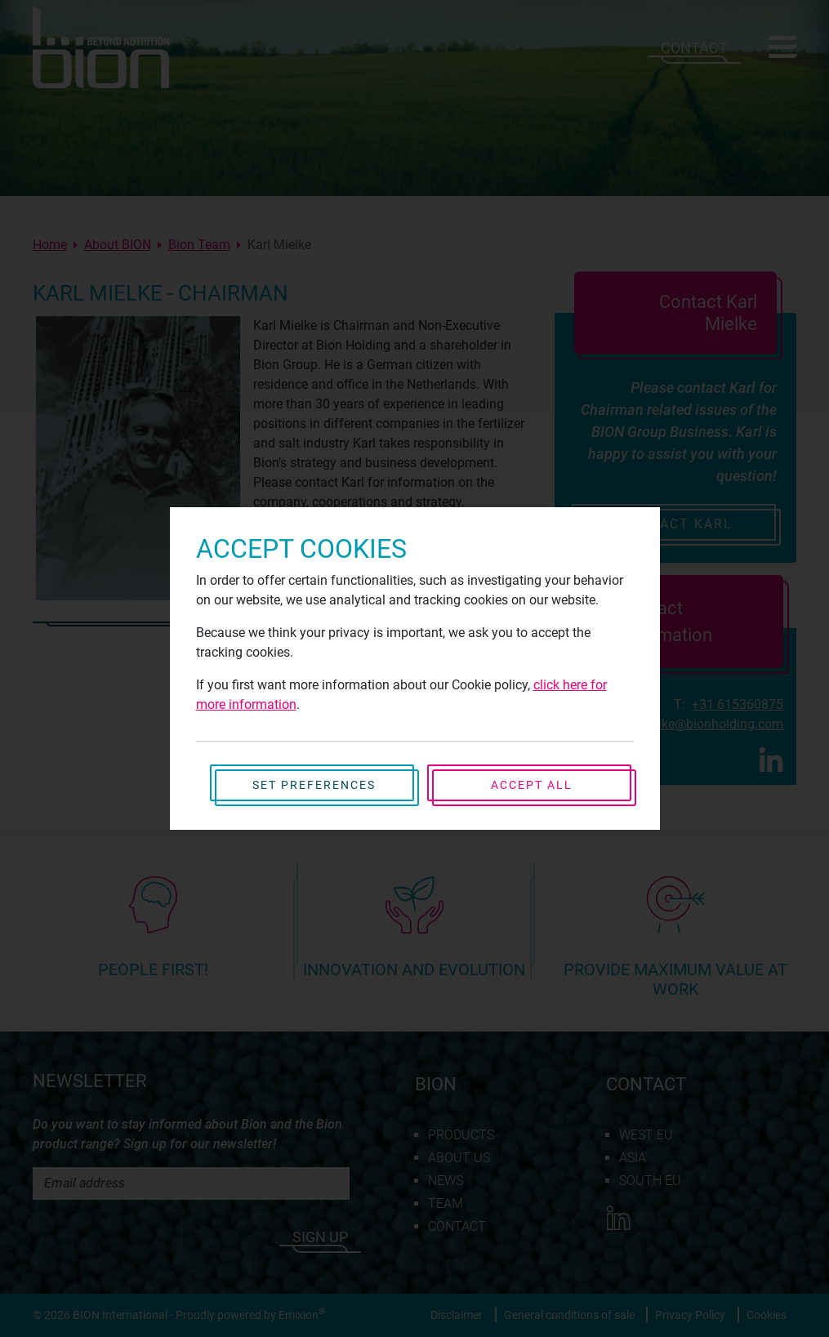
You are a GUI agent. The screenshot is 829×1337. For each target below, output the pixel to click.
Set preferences (314, 784)
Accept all (532, 784)
